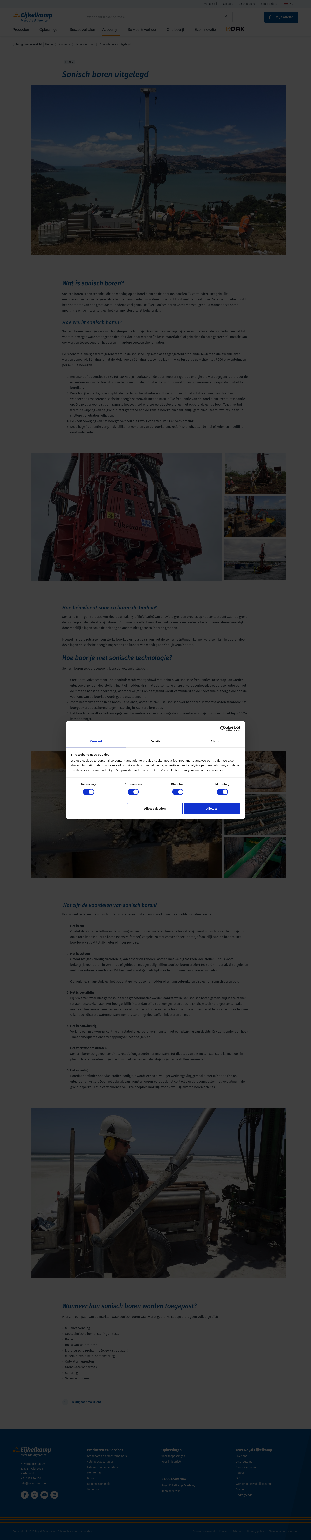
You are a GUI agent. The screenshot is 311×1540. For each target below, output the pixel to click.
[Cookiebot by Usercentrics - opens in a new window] (223, 728)
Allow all (212, 808)
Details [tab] (155, 741)
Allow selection (155, 808)
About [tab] (215, 741)
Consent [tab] (96, 741)
